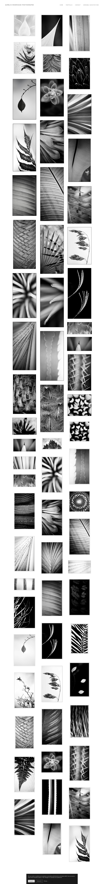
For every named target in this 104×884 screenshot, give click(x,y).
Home (61, 5)
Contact (78, 5)
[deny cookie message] (39, 881)
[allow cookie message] (31, 881)
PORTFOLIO (69, 5)
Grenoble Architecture (91, 5)
